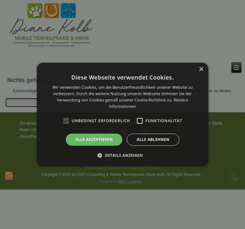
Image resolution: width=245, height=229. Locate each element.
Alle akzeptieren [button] (94, 139)
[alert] (122, 114)
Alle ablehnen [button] (153, 139)
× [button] (201, 69)
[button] (122, 155)
